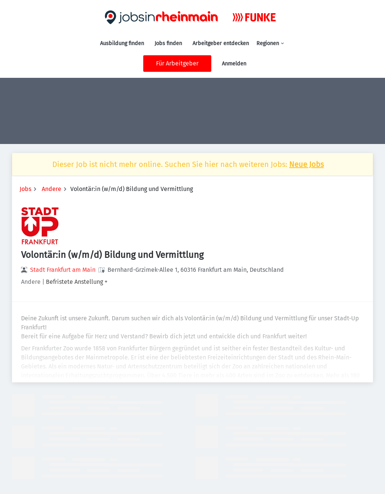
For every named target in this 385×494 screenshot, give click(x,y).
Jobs (25, 188)
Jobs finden (168, 43)
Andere (51, 188)
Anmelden (234, 64)
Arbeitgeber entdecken (220, 43)
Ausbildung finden (122, 43)
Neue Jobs (306, 164)
